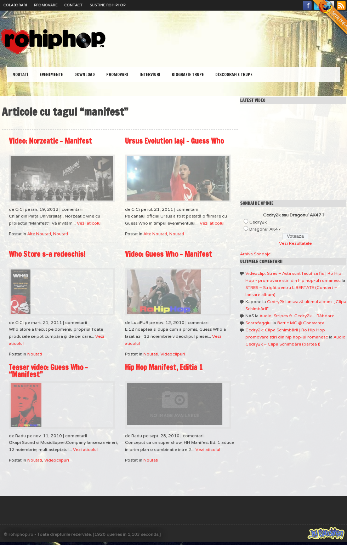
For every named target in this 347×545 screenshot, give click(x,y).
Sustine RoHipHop (107, 5)
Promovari (117, 74)
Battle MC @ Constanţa (300, 322)
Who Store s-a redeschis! (47, 254)
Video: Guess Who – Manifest (168, 254)
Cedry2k (258, 222)
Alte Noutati (39, 233)
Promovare (45, 5)
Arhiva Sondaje (255, 253)
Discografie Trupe (233, 74)
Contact (73, 5)
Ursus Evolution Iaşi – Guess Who (174, 141)
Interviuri (150, 74)
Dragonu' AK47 (265, 229)
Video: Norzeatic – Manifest (50, 141)
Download (84, 74)
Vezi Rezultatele (295, 243)
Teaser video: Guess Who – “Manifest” (48, 370)
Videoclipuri (172, 353)
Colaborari (15, 5)
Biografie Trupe (188, 74)
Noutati (20, 74)
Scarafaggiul (258, 322)
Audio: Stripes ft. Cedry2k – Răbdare (297, 315)
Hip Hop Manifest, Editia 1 (164, 367)
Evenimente (51, 74)
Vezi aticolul (89, 223)
